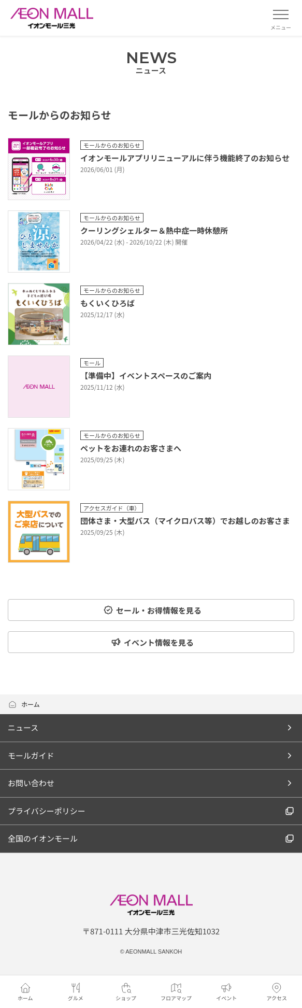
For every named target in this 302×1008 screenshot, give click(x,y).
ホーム (24, 704)
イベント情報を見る (152, 642)
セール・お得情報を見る (152, 610)
